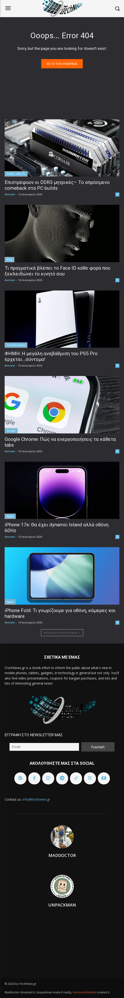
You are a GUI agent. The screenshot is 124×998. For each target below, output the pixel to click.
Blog (9, 259)
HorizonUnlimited (85, 992)
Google (11, 430)
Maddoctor (62, 855)
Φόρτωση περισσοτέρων (62, 633)
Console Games (16, 345)
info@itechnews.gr (36, 799)
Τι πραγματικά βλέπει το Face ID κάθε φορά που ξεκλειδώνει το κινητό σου (57, 271)
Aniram (10, 194)
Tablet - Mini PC (16, 173)
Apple (10, 516)
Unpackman (62, 905)
